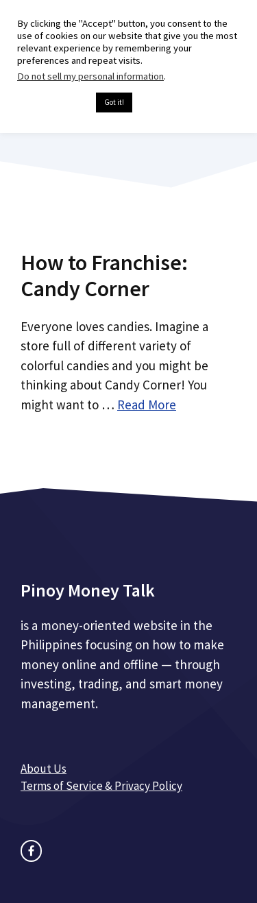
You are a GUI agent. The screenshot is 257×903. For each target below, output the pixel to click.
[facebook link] (31, 850)
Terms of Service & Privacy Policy (101, 785)
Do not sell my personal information (90, 76)
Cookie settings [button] (53, 103)
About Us (43, 768)
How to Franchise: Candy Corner (104, 275)
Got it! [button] (114, 102)
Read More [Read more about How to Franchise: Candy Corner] (146, 404)
